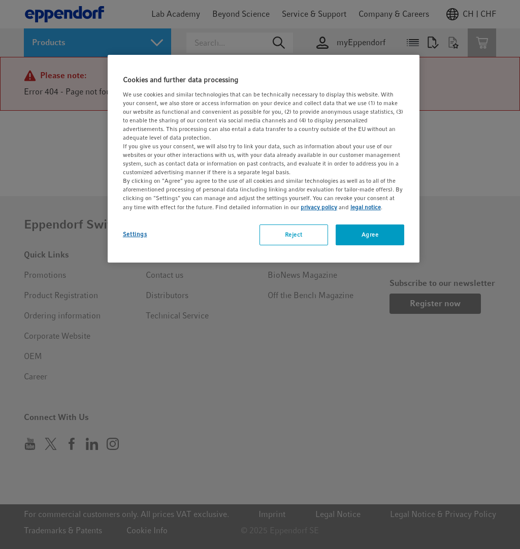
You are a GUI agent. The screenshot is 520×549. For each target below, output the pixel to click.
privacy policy (319, 207)
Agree (370, 234)
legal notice (365, 207)
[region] (263, 159)
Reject (294, 234)
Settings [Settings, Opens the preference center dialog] (135, 234)
